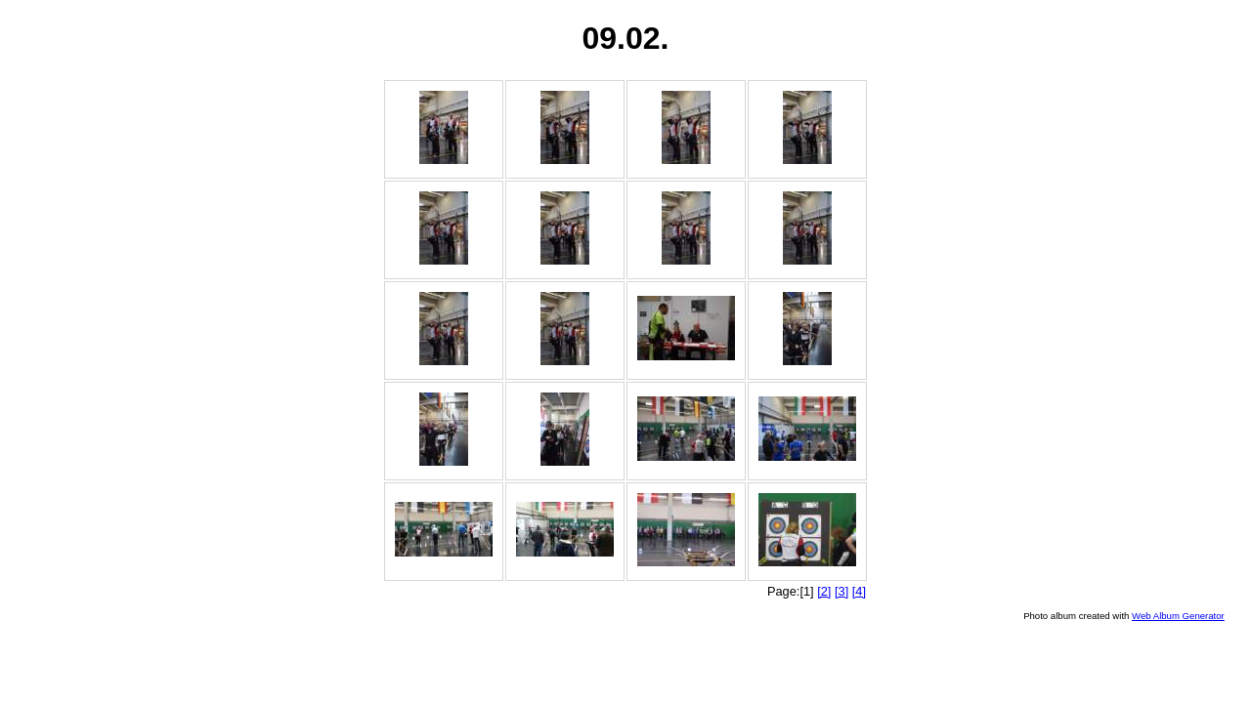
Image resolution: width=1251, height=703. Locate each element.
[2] (824, 591)
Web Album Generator (1178, 615)
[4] (859, 591)
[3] (841, 591)
